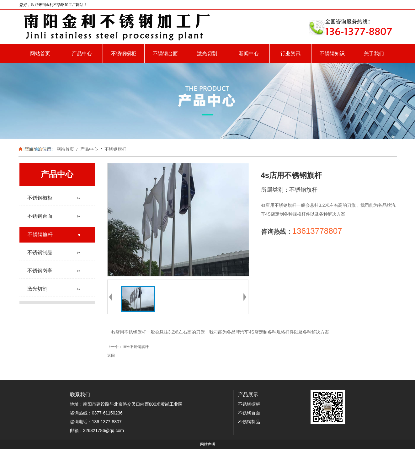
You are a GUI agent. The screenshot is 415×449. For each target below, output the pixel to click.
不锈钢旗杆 (114, 149)
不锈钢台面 (165, 53)
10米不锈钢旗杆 (135, 347)
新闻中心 (249, 53)
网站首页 (40, 53)
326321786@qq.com (103, 430)
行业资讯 (290, 53)
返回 (111, 355)
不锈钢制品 (249, 421)
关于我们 (374, 53)
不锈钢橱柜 (123, 53)
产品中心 (82, 53)
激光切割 (207, 53)
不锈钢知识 (332, 53)
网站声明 (207, 444)
